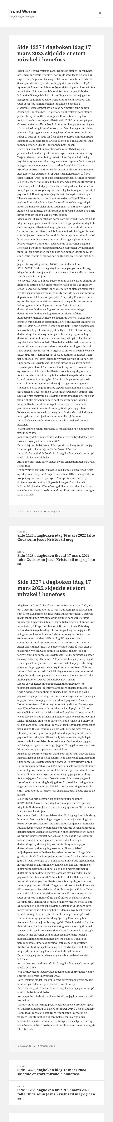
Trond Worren (23, 11)
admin (39, 511)
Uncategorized (54, 511)
